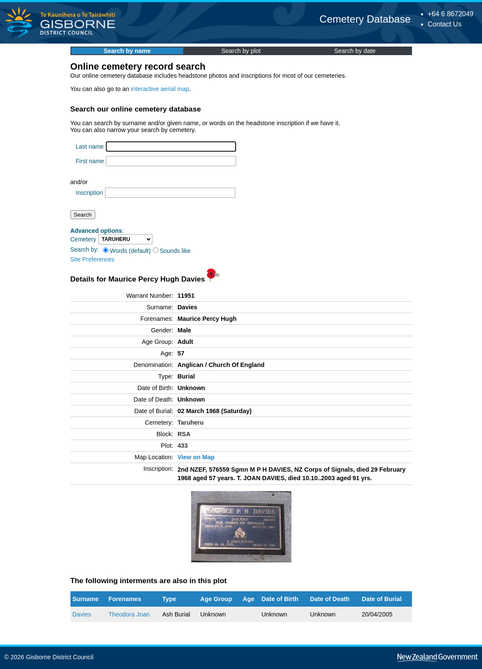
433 (183, 445)
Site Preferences (92, 259)
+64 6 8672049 (450, 14)
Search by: (84, 249)
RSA (184, 434)
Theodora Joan (129, 614)
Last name (89, 146)
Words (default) (126, 250)
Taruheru (191, 422)
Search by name (127, 50)
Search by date (355, 50)
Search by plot (241, 50)
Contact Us (445, 24)
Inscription (89, 192)
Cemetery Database (364, 19)
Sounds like (171, 250)
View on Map (196, 457)
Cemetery (83, 239)
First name (90, 161)
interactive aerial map (160, 88)
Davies (82, 614)
